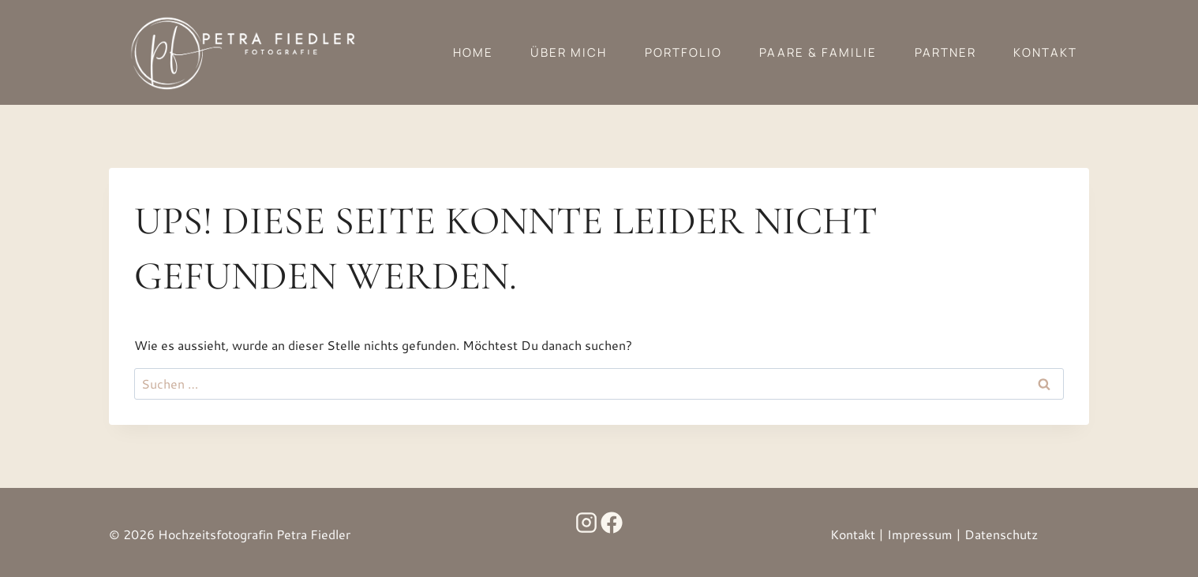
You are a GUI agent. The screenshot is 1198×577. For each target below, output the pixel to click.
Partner (945, 52)
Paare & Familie (818, 52)
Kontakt (1045, 52)
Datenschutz (1001, 534)
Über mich (568, 52)
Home (473, 52)
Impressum (920, 534)
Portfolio (683, 52)
